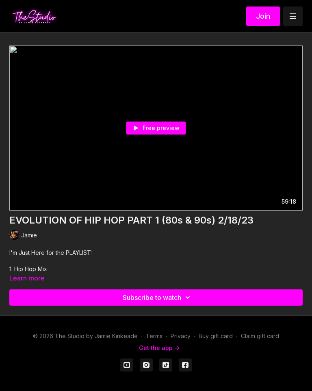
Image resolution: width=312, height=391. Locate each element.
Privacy (181, 335)
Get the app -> (159, 347)
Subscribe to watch (158, 297)
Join (263, 16)
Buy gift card (216, 335)
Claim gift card (260, 335)
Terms (154, 335)
